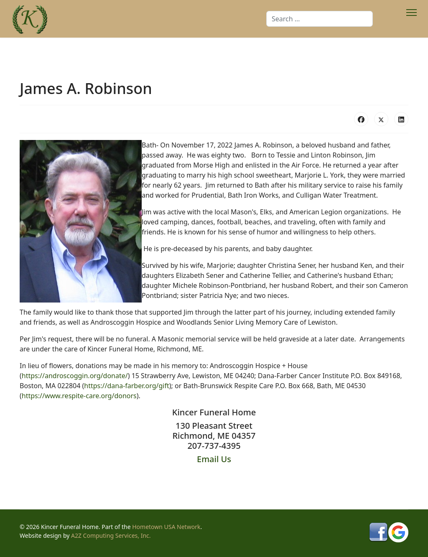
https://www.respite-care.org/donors (79, 395)
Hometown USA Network (166, 527)
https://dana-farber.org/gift (126, 385)
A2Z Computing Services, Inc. (111, 535)
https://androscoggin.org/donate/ (75, 375)
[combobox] (319, 19)
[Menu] (411, 19)
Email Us (214, 459)
